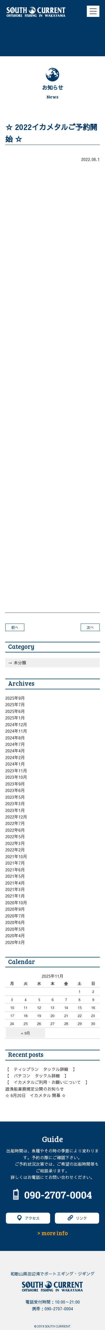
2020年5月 (15, 929)
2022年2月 (15, 850)
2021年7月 (15, 863)
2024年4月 (15, 750)
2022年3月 (15, 843)
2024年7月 (15, 744)
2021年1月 (15, 896)
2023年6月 (15, 790)
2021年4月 (15, 883)
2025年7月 (15, 704)
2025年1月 (15, 718)
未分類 (20, 662)
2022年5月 (15, 836)
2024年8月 (15, 738)
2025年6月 (15, 711)
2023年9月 (15, 784)
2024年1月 (15, 764)
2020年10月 (16, 902)
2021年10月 (16, 856)
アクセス (28, 1218)
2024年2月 (15, 757)
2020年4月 (15, 935)
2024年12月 (16, 724)
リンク (77, 1218)
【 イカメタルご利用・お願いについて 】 (47, 1082)
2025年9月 (15, 698)
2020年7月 (15, 916)
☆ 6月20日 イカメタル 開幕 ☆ (35, 1095)
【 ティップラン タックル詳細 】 (41, 1069)
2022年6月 (15, 830)
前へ (14, 627)
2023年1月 (15, 810)
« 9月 (25, 1033)
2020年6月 (15, 922)
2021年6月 (15, 870)
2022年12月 (16, 817)
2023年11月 (16, 770)
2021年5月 (15, 876)
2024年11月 (16, 731)
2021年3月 (15, 889)
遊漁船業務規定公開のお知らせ (34, 1089)
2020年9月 (15, 909)
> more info (52, 1233)
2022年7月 (15, 823)
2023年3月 (15, 803)
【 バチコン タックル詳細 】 (36, 1075)
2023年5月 (15, 797)
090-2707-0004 (59, 1308)
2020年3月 (15, 942)
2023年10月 (16, 777)
